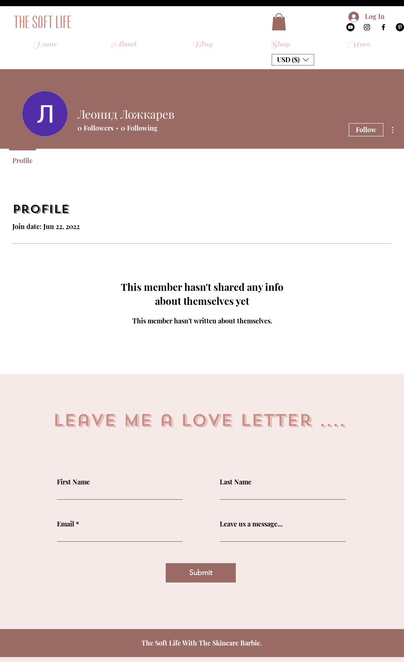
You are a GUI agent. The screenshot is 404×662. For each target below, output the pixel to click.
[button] (279, 21)
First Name (73, 482)
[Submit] (201, 572)
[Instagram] (367, 27)
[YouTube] (350, 27)
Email (65, 524)
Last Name (235, 482)
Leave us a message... (251, 524)
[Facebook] (383, 27)
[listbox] (293, 59)
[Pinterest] (400, 27)
